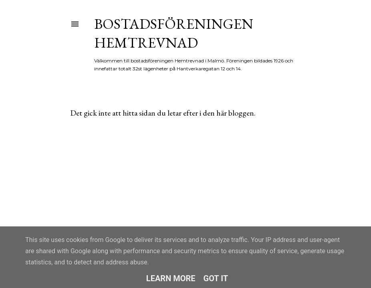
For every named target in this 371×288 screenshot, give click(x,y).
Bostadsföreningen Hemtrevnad (173, 33)
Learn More (171, 278)
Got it (216, 278)
